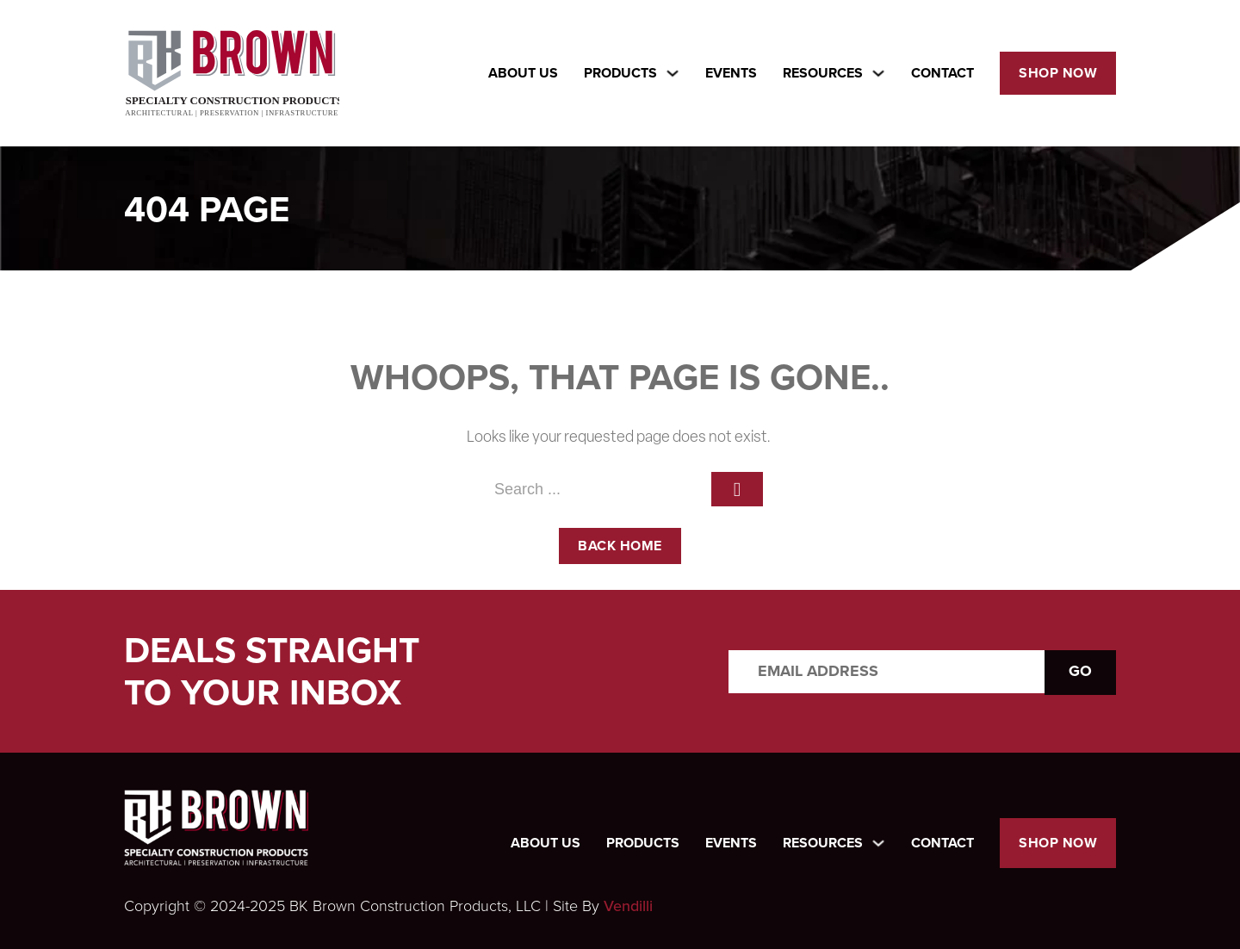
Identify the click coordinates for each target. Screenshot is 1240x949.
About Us (523, 73)
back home (620, 545)
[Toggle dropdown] (672, 73)
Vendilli (628, 906)
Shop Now (1058, 73)
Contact (942, 73)
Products (642, 843)
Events (731, 73)
